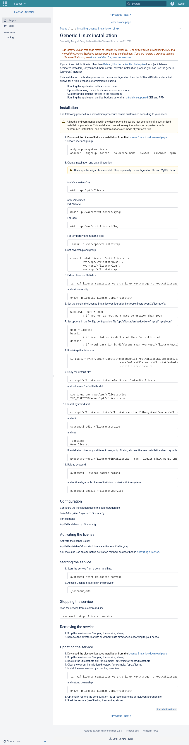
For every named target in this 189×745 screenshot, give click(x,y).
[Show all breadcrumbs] (72, 28)
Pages (63, 28)
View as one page (121, 22)
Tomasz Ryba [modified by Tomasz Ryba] (109, 41)
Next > (127, 14)
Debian (107, 64)
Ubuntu (116, 64)
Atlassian (121, 739)
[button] (5, 3)
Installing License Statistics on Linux (98, 28)
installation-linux (166, 709)
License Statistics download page (147, 137)
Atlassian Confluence (105, 731)
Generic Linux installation (88, 35)
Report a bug (132, 731)
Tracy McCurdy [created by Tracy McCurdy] (78, 41)
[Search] (128, 3)
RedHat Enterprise (135, 64)
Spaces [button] (18, 3)
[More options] (179, 28)
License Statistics (24, 12)
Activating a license (148, 551)
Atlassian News (150, 731)
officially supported (137, 97)
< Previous (116, 14)
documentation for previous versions (110, 57)
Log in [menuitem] (181, 3)
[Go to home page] (10, 3)
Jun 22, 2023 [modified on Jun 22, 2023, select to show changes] (125, 41)
